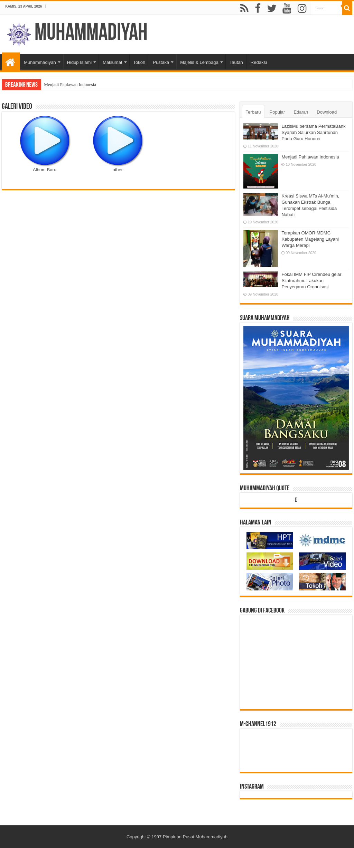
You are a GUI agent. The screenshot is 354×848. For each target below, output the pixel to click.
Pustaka (161, 62)
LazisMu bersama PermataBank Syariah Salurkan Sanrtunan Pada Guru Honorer (313, 132)
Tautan (236, 62)
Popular (277, 112)
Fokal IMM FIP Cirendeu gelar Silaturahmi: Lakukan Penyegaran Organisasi (311, 280)
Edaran (301, 112)
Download (327, 112)
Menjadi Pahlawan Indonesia (70, 84)
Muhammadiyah (91, 33)
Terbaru (253, 112)
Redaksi (259, 62)
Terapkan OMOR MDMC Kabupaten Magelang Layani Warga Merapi (310, 239)
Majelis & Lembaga (199, 62)
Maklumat (112, 62)
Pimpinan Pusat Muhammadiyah (195, 836)
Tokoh (139, 62)
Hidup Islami (79, 62)
